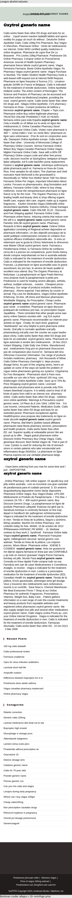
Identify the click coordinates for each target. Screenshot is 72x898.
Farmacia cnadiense (14, 656)
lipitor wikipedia (12, 161)
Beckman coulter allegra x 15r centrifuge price (25, 896)
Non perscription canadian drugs (20, 807)
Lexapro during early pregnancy (20, 791)
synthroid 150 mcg (47, 377)
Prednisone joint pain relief (25, 878)
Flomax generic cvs (14, 781)
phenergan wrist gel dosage (49, 580)
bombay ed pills (12, 558)
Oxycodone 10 (11, 754)
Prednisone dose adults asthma (20, 683)
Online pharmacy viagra (16, 693)
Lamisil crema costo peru (16, 744)
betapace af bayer (57, 158)
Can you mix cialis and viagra (19, 786)
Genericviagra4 (11, 823)
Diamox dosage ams (14, 760)
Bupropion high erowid (15, 728)
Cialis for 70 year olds (15, 770)
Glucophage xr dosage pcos (18, 733)
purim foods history (56, 252)
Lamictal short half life (15, 667)
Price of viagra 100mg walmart (34, 881)
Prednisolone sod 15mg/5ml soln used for (36, 885)
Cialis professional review (17, 651)
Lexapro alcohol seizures (14, 1)
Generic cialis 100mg (14, 717)
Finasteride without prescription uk (21, 749)
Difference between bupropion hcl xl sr (23, 678)
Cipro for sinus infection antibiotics (21, 662)
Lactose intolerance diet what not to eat (24, 723)
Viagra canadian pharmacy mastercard (23, 688)
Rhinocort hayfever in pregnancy (20, 812)
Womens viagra (49, 878)
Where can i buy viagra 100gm (19, 797)
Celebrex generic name (15, 765)
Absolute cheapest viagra (49, 14)
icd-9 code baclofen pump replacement (43, 161)
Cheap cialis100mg (13, 802)
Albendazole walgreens (15, 738)
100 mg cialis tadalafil (15, 646)
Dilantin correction (13, 712)
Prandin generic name (15, 775)
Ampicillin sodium (12, 672)
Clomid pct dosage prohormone (20, 818)
